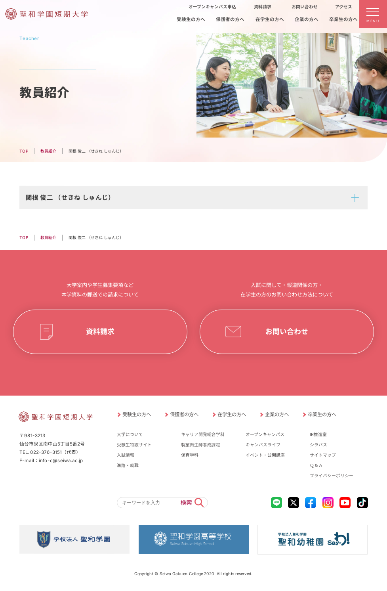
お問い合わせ (286, 331)
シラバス (318, 445)
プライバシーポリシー (331, 475)
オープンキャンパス (265, 434)
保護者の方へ (184, 414)
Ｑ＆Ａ (316, 465)
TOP (23, 151)
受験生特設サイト (134, 445)
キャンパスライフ (263, 445)
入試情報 (125, 455)
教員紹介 (48, 151)
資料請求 (100, 331)
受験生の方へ (136, 414)
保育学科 (189, 455)
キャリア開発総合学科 (203, 434)
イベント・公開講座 (265, 455)
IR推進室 (318, 434)
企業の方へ (277, 414)
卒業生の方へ (322, 414)
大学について (130, 434)
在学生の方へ (231, 414)
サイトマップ (323, 455)
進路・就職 (128, 465)
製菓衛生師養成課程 (200, 445)
